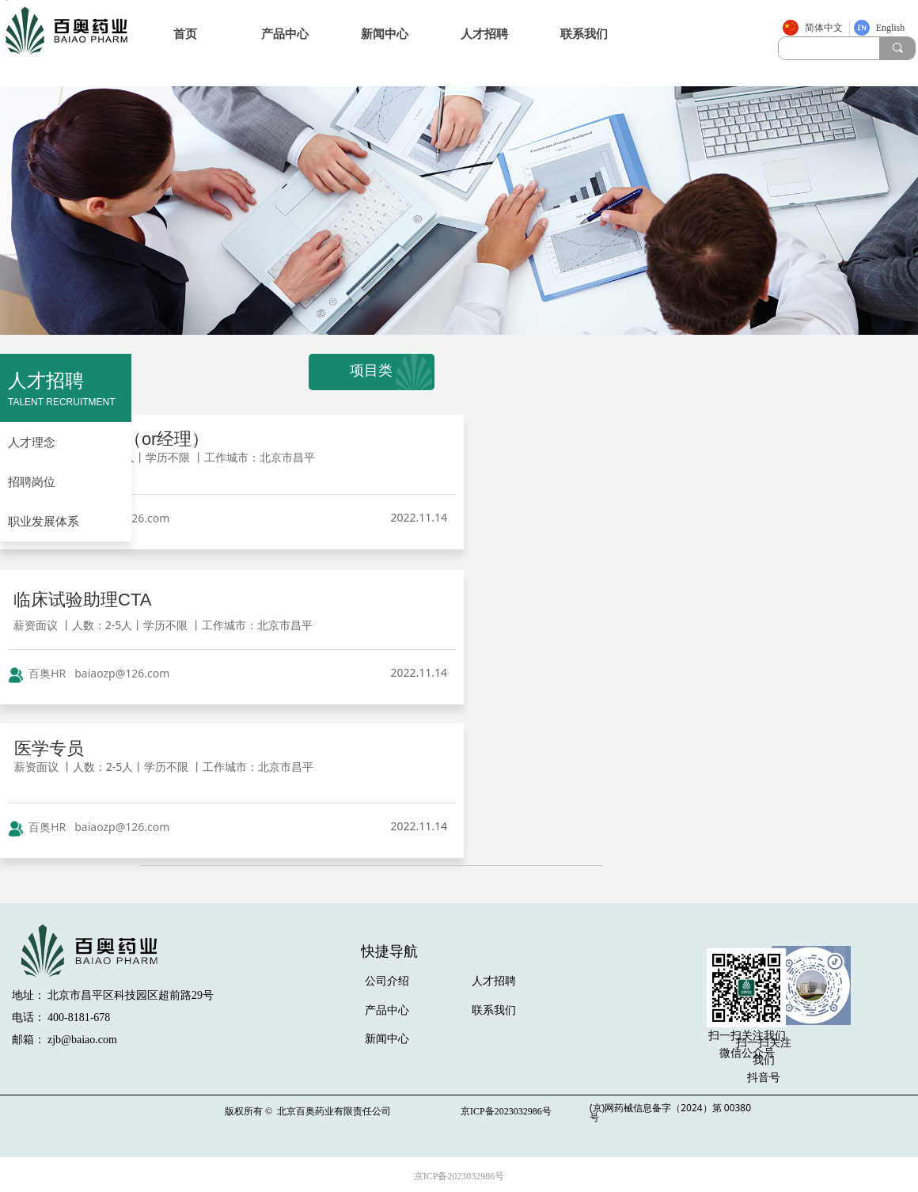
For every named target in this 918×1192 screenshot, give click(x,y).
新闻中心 (384, 34)
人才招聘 (484, 34)
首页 (185, 34)
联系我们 (584, 34)
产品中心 (285, 34)
